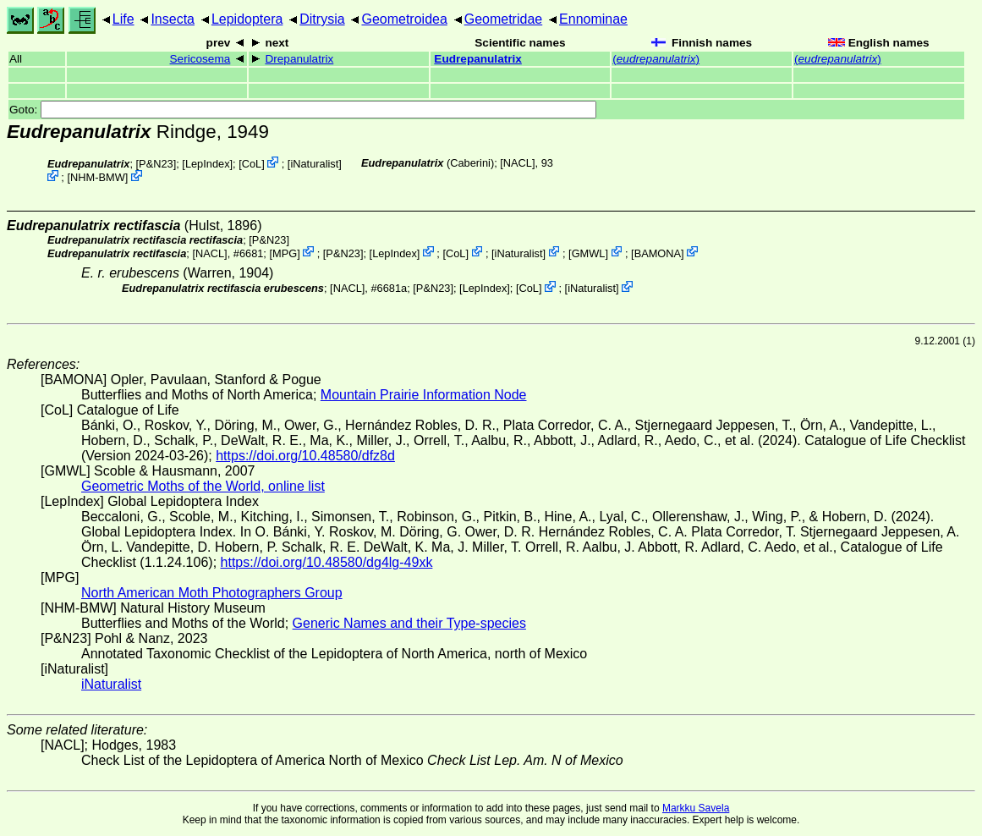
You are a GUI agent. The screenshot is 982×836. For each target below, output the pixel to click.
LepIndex (207, 163)
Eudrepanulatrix (478, 58)
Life (123, 19)
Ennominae (593, 19)
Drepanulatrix (299, 58)
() (655, 58)
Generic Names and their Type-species (409, 623)
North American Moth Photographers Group (212, 593)
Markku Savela (695, 808)
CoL (251, 163)
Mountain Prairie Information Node (424, 395)
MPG (284, 252)
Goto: (302, 109)
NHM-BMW (97, 177)
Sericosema (200, 58)
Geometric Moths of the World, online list (203, 486)
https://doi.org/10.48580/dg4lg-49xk (327, 562)
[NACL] (517, 163)
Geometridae (503, 19)
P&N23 (156, 163)
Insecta (173, 19)
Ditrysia (321, 19)
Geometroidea (404, 19)
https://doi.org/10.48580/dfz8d (305, 455)
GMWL (589, 252)
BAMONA (657, 252)
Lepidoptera (247, 19)
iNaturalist (314, 163)
